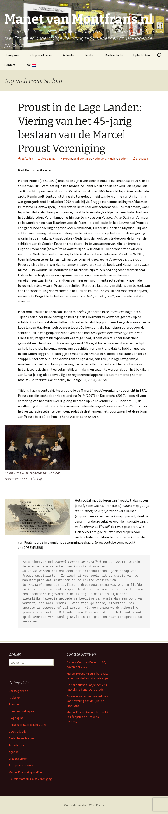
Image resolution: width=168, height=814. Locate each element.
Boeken (90, 55)
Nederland (99, 159)
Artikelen (69, 55)
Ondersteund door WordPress (84, 805)
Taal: (30, 65)
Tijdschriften (141, 55)
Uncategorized (18, 691)
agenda (14, 752)
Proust (67, 159)
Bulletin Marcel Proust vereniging (30, 779)
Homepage (11, 55)
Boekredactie (114, 55)
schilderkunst (82, 159)
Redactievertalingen (22, 738)
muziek (112, 159)
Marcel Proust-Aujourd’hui (25, 772)
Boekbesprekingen (21, 711)
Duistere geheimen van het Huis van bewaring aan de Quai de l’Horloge (87, 700)
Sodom (123, 159)
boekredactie (18, 731)
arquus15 (142, 159)
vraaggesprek (18, 758)
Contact (10, 65)
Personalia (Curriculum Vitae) (27, 725)
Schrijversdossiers (41, 55)
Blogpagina (48, 159)
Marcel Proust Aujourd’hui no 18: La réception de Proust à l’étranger (87, 716)
